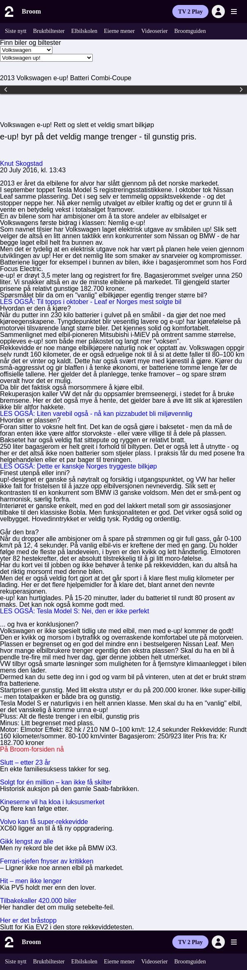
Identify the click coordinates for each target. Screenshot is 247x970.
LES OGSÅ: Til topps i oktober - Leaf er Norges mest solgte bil (90, 301)
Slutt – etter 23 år (25, 762)
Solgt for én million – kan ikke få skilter (56, 782)
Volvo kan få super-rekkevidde (44, 821)
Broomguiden (190, 31)
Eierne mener (119, 31)
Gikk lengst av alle (26, 841)
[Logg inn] (218, 11)
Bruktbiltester (49, 31)
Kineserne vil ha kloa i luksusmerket (52, 801)
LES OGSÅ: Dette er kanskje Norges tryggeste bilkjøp (78, 466)
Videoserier (154, 31)
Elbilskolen (84, 31)
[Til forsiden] (8, 11)
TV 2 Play (190, 12)
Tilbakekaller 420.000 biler (38, 900)
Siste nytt (16, 31)
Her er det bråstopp (28, 920)
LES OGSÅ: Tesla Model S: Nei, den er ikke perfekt (74, 611)
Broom (31, 11)
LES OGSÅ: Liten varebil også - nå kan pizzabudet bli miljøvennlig (96, 413)
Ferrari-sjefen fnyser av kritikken (47, 861)
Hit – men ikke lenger (31, 880)
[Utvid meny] (234, 11)
